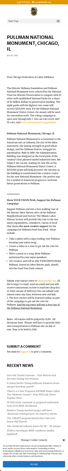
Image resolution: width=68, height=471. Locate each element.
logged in (25, 351)
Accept (34, 464)
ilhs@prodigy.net (47, 280)
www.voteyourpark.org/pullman (38, 122)
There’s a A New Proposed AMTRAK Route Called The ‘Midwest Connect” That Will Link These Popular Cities (33, 394)
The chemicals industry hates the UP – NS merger (34, 426)
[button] (63, 440)
